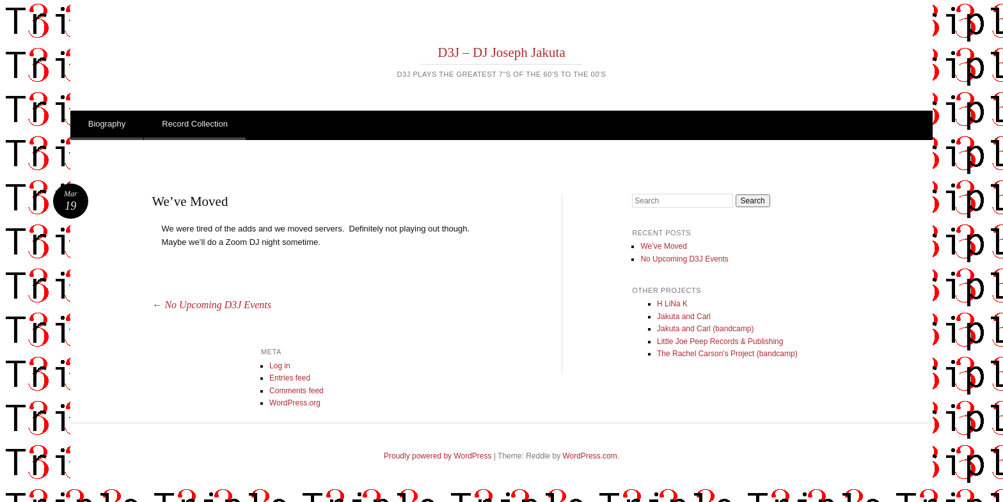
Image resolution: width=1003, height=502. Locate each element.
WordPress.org (294, 402)
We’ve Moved (663, 246)
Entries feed (289, 377)
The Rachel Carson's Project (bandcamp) (727, 353)
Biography (107, 124)
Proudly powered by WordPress (438, 455)
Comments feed (296, 390)
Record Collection (195, 124)
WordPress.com (590, 455)
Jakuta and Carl (684, 316)
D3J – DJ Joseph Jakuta (501, 52)
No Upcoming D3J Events (211, 304)
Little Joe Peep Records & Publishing (720, 341)
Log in (279, 365)
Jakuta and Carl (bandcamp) (705, 328)
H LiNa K (672, 303)
